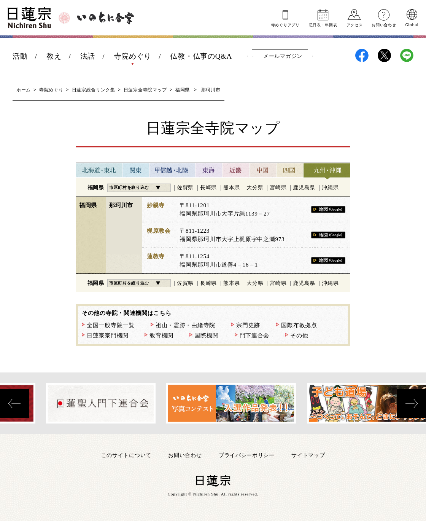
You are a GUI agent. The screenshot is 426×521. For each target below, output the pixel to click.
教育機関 (161, 335)
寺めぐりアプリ (285, 24)
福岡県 (182, 89)
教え (53, 56)
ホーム (23, 89)
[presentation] (14, 403)
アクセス (355, 24)
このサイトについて (126, 455)
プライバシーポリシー (247, 455)
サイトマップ (308, 455)
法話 (87, 56)
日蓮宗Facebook (362, 55)
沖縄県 (330, 187)
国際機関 (206, 335)
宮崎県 (278, 187)
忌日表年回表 (323, 24)
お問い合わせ (384, 24)
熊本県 (231, 187)
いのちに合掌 (105, 17)
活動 (20, 56)
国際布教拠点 (299, 325)
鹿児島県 (304, 187)
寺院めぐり (133, 56)
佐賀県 (185, 187)
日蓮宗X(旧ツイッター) (384, 55)
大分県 (254, 187)
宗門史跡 (248, 325)
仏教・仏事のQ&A (201, 56)
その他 (299, 335)
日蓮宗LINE (406, 55)
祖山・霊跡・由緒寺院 (185, 325)
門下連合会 (255, 335)
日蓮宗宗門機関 (108, 335)
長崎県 (208, 187)
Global (411, 24)
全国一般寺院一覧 (111, 325)
